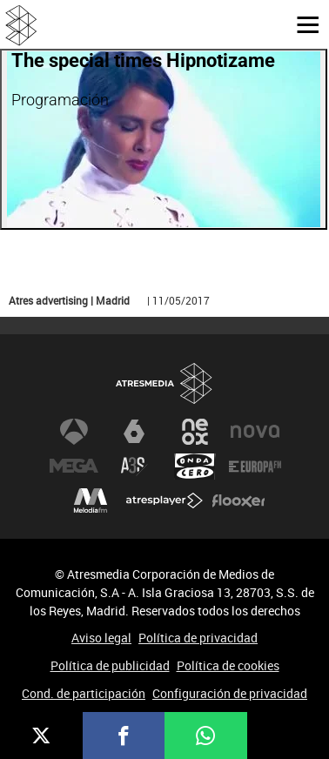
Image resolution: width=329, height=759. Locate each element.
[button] (301, 23)
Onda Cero (195, 466)
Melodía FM (90, 501)
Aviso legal (101, 637)
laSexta (134, 432)
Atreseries (134, 466)
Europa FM (255, 466)
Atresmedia (164, 384)
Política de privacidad (198, 637)
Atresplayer (164, 501)
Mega (74, 466)
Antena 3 (74, 432)
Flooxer (238, 501)
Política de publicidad (110, 665)
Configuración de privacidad (229, 693)
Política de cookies (228, 665)
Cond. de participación (83, 693)
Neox (195, 432)
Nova (255, 432)
